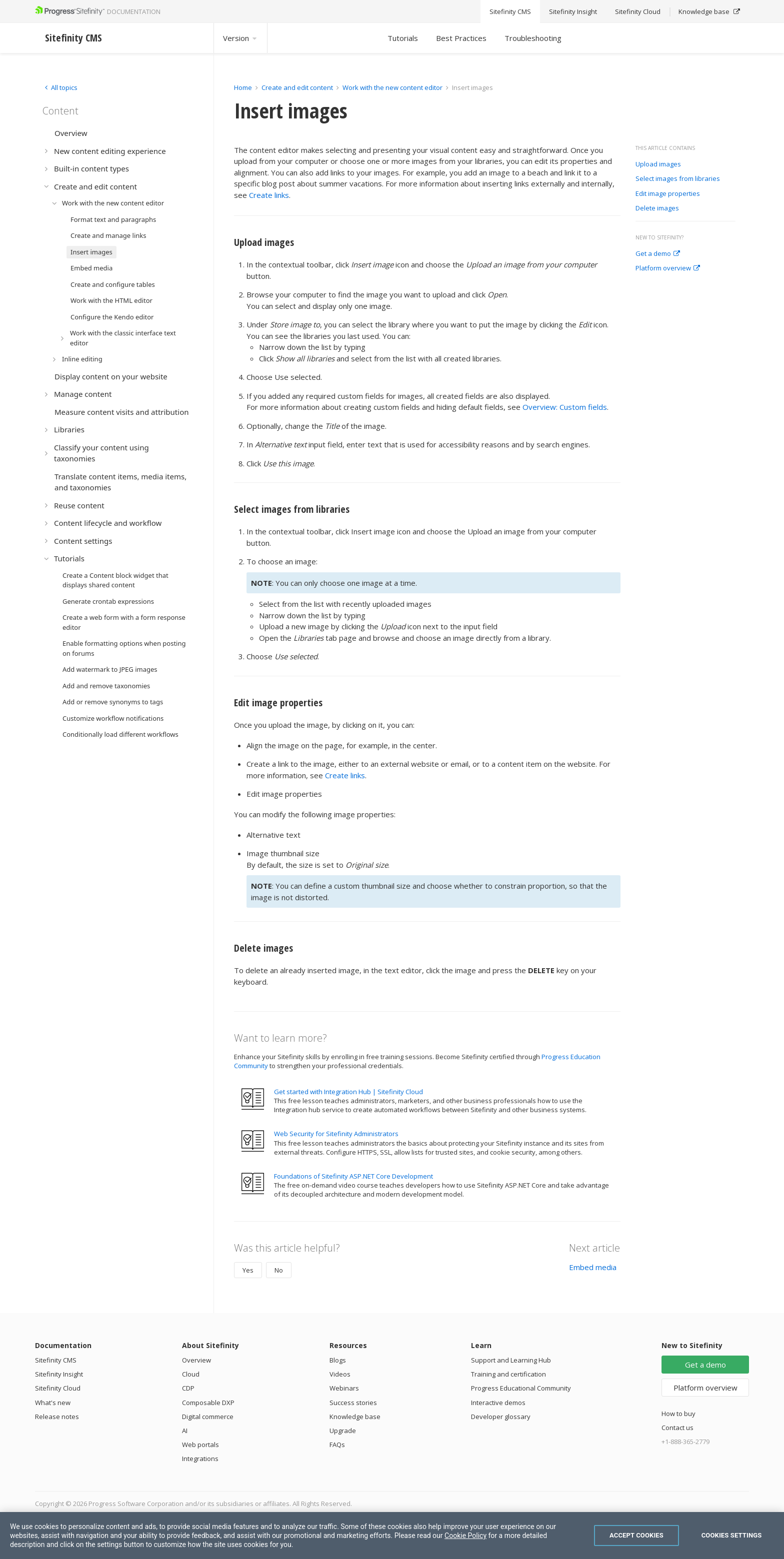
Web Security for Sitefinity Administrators (336, 1133)
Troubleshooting (533, 38)
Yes (248, 1270)
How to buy (679, 1413)
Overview (196, 1360)
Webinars (344, 1388)
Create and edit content (297, 87)
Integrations (200, 1458)
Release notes (57, 1416)
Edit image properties (668, 194)
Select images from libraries (678, 179)
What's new (52, 1402)
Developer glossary (500, 1416)
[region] (392, 1535)
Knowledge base (355, 1416)
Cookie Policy (465, 1536)
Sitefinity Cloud (57, 1388)
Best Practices (461, 38)
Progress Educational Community (521, 1388)
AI (185, 1430)
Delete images (657, 208)
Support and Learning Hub (511, 1360)
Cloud (191, 1374)
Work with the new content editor (392, 87)
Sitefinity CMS (55, 1360)
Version (240, 38)
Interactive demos (498, 1402)
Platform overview (668, 268)
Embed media (592, 1267)
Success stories (353, 1402)
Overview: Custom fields (564, 407)
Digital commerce (208, 1416)
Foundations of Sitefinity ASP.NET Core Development (353, 1176)
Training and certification (508, 1374)
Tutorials (403, 38)
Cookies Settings (732, 1535)
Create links (269, 195)
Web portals (200, 1444)
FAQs (337, 1444)
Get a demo (658, 254)
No (278, 1270)
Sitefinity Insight (59, 1374)
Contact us (678, 1427)
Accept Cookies (637, 1535)
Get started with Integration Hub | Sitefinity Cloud (348, 1091)
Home (243, 87)
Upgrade (343, 1430)
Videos (340, 1374)
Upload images (658, 164)
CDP (188, 1388)
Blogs (338, 1360)
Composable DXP (208, 1402)
